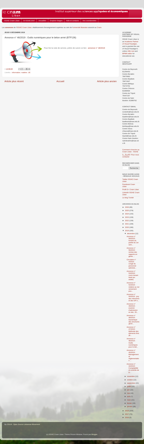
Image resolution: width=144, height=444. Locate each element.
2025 (127, 210)
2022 (127, 220)
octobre (130, 380)
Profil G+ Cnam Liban (130, 189)
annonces (9, 27)
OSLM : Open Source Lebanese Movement (23, 424)
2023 (127, 217)
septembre (131, 383)
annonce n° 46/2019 (96, 48)
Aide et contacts (72, 21)
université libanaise (80, 27)
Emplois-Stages (56, 21)
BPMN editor (127, 53)
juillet (129, 386)
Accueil (60, 81)
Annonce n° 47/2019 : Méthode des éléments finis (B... (133, 331)
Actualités (42, 21)
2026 (127, 207)
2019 (127, 231)
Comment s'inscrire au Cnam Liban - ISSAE (130, 151)
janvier (130, 406)
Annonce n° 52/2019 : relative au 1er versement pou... (133, 287)
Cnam (99, 27)
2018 (127, 411)
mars (129, 400)
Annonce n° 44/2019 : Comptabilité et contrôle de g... (133, 368)
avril (129, 396)
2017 (127, 414)
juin (128, 390)
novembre (131, 376)
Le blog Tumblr (128, 198)
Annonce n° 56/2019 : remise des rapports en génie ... (132, 252)
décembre (131, 233)
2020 (127, 227)
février (129, 403)
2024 (127, 214)
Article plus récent (14, 81)
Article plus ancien (107, 81)
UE (29, 72)
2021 (127, 224)
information (16, 72)
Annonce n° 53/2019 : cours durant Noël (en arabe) (132, 275)
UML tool (130, 51)
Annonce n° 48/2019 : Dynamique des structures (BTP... (133, 320)
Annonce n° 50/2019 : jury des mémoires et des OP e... (133, 297)
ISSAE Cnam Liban (12, 21)
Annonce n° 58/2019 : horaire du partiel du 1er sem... (133, 240)
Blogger (94, 434)
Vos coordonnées (89, 21)
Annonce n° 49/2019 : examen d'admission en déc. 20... (132, 308)
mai (128, 393)
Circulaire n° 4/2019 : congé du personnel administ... (131, 264)
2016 (127, 417)
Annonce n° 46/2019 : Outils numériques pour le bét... (132, 343)
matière (24, 72)
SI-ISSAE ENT (29, 21)
